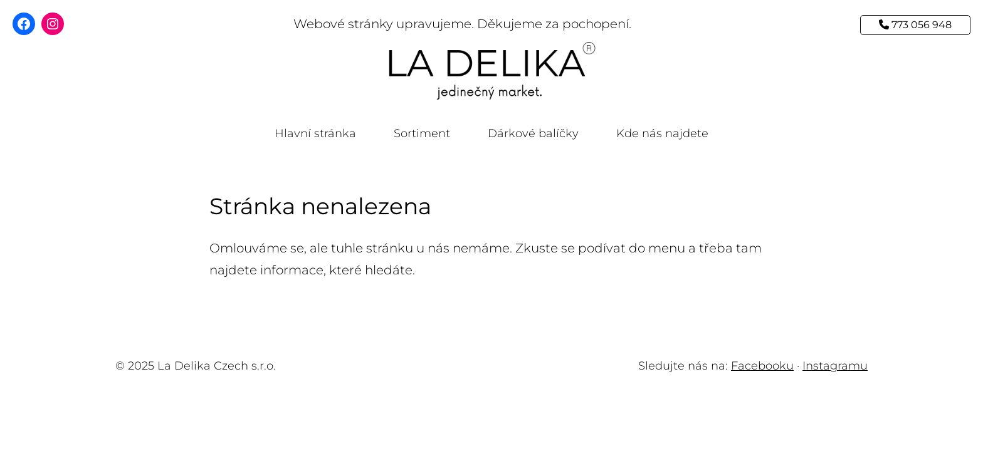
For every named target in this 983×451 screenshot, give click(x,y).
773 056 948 (915, 25)
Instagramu (835, 366)
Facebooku (762, 366)
